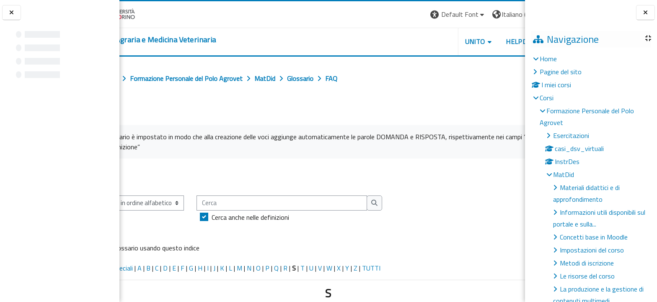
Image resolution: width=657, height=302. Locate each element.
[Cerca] (318, 203)
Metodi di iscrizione (587, 263)
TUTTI (407, 268)
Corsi (547, 98)
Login (510, 14)
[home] (186, 39)
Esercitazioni (571, 135)
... (513, 177)
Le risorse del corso (587, 276)
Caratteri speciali (146, 268)
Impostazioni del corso (592, 250)
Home (548, 59)
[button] (410, 14)
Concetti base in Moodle (594, 237)
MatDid (563, 174)
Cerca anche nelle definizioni (287, 217)
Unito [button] (427, 41)
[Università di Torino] (145, 13)
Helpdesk (474, 41)
